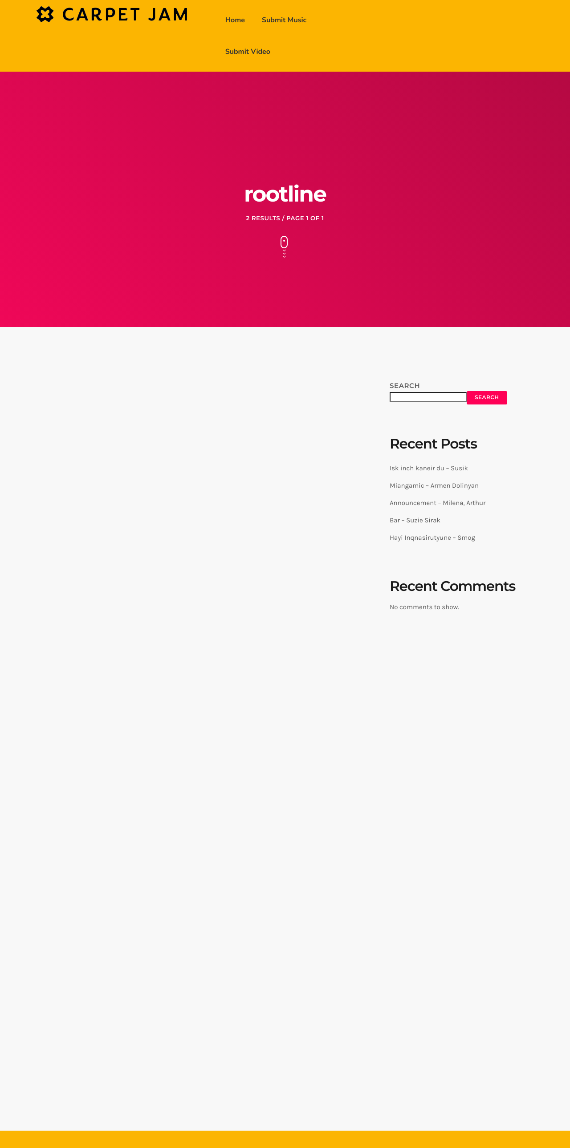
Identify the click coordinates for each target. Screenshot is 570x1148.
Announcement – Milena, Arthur (437, 503)
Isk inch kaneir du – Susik (429, 468)
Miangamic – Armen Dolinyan (434, 485)
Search (405, 385)
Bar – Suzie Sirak (415, 520)
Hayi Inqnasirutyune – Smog (432, 538)
